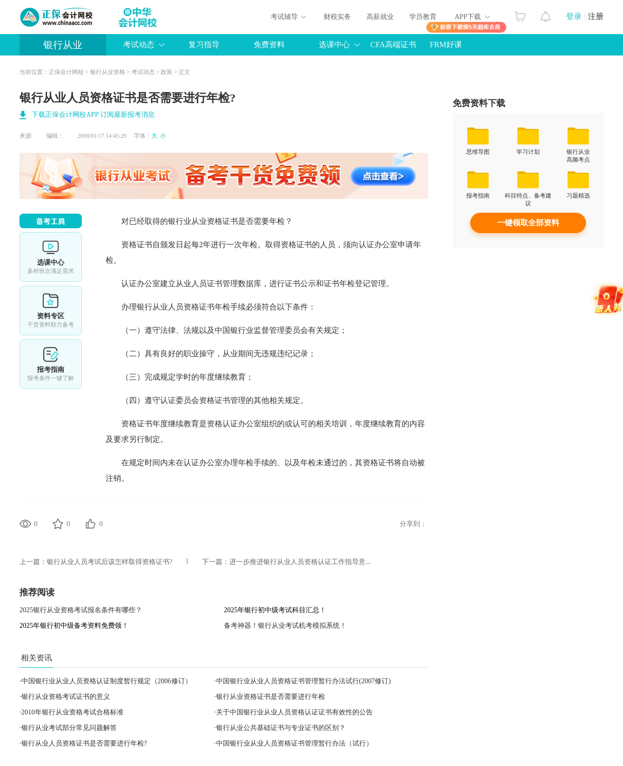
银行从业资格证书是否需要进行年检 (270, 696)
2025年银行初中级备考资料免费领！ (73, 625)
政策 (166, 72)
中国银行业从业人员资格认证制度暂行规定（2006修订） (106, 681)
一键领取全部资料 (528, 223)
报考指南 (50, 364)
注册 (596, 16)
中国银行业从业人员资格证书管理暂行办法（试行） (294, 743)
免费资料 (269, 44)
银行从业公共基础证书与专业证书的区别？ (281, 727)
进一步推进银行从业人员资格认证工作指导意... (300, 561)
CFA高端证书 (393, 44)
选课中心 (334, 44)
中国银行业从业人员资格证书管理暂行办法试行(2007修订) (303, 681)
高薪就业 (380, 16)
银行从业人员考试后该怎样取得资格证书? (109, 561)
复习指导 (204, 44)
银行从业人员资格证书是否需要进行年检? (84, 743)
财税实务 (337, 16)
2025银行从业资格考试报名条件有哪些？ (80, 610)
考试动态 (138, 44)
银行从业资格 (107, 72)
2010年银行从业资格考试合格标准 (72, 712)
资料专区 (50, 310)
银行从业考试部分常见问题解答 (69, 727)
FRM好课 (446, 44)
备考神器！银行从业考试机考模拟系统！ (285, 625)
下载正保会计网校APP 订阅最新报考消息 (93, 114)
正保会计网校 (66, 72)
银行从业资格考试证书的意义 (65, 696)
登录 (574, 16)
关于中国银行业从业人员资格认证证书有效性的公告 (294, 712)
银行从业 (62, 44)
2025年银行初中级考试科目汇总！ (275, 610)
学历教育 (423, 16)
